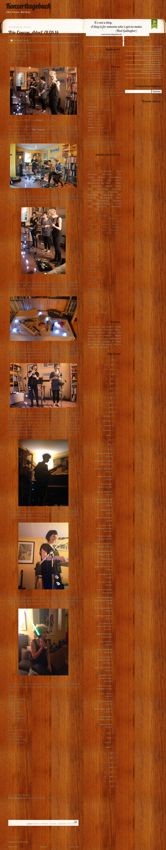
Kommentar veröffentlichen (18, 842)
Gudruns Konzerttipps (153, 62)
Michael (39, 120)
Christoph (91, 110)
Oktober (108, 425)
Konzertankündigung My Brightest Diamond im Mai (103, 600)
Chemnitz (53, 824)
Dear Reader (107, 174)
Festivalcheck (156, 76)
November (107, 421)
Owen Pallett (116, 206)
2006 (112, 786)
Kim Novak (101, 206)
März (109, 738)
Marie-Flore (113, 192)
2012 (111, 758)
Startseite (43, 847)
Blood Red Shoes (95, 330)
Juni (109, 444)
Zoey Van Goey (102, 347)
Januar (108, 747)
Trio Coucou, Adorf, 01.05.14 (33, 32)
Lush (97, 209)
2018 (111, 393)
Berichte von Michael (41, 824)
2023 (112, 369)
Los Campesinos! (97, 192)
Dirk (89, 130)
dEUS (117, 330)
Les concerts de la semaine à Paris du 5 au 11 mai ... (104, 660)
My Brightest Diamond (101, 204)
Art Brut (118, 327)
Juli (109, 440)
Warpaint (101, 177)
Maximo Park (97, 186)
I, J (118, 54)
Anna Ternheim (115, 177)
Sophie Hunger (107, 195)
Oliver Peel (92, 107)
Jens (89, 122)
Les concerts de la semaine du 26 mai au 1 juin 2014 (104, 528)
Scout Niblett (93, 195)
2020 (112, 384)
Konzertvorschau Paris (153, 58)
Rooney (97, 344)
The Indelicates (106, 198)
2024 (112, 365)
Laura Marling (102, 201)
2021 (112, 379)
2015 (111, 407)
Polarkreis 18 (108, 341)
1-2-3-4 (103, 312)
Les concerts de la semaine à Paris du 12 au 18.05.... (104, 626)
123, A (91, 54)
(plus (109, 180)
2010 (111, 767)
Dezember (107, 416)
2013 (111, 753)
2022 (113, 374)
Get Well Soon (106, 171)
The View (117, 344)
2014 (111, 412)
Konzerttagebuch (28, 6)
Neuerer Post (13, 847)
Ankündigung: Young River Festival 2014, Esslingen (104, 502)
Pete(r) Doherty (97, 180)
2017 (111, 398)
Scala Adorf (62, 824)
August (108, 435)
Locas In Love (102, 189)
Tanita (90, 119)
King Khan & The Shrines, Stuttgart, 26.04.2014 (105, 678)
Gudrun (90, 116)
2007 (111, 781)
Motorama (117, 201)
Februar (108, 742)
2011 (111, 762)
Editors (118, 183)
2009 (111, 772)
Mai (109, 449)
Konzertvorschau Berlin (152, 67)
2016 (111, 402)
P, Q (105, 57)
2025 (113, 360)
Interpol (109, 186)
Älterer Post (74, 847)
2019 (111, 388)
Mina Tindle (105, 183)
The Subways (107, 344)
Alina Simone (94, 327)
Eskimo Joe (100, 333)
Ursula (90, 124)
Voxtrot (92, 347)
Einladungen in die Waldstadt (150, 53)
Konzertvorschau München (151, 71)
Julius (90, 113)
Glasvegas (111, 333)
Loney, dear (116, 189)
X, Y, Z (94, 60)
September (107, 430)
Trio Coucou (38, 129)
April (109, 733)
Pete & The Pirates (100, 338)
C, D (101, 54)
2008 (111, 777)
